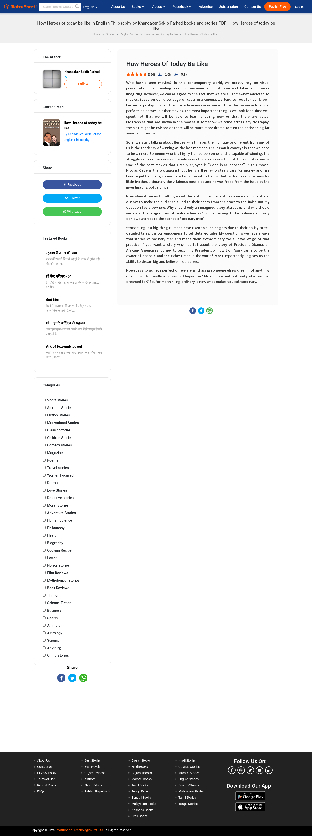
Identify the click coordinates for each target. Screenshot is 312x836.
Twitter (72, 198)
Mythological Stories (63, 580)
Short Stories (57, 400)
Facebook (72, 184)
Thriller (53, 595)
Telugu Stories (188, 804)
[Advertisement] (72, 721)
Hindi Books (140, 766)
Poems (52, 460)
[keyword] (60, 7)
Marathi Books (142, 779)
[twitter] (250, 770)
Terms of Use (46, 779)
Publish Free (277, 6)
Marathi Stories (188, 773)
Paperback (182, 6)
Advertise (206, 6)
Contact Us (252, 6)
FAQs (41, 791)
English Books (141, 760)
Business (54, 610)
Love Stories (57, 490)
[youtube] (259, 770)
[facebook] (232, 770)
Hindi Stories (187, 760)
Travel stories (58, 468)
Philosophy (56, 528)
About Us (118, 6)
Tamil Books (140, 785)
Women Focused (60, 475)
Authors (89, 779)
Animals (53, 625)
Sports (52, 618)
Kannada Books (142, 810)
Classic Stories (59, 430)
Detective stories (60, 498)
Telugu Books (141, 791)
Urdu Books (139, 816)
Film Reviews (57, 573)
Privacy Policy (46, 773)
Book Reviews (58, 588)
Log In (299, 6)
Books (138, 6)
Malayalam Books (144, 804)
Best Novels (92, 766)
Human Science (59, 520)
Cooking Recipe (59, 550)
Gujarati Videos (94, 773)
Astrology (54, 633)
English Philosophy (76, 140)
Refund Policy (46, 785)
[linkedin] (269, 770)
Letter (52, 558)
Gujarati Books (142, 773)
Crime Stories (58, 655)
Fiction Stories (58, 415)
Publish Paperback (97, 791)
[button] (77, 7)
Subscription (228, 6)
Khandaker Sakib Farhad (82, 74)
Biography (55, 543)
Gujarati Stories (189, 766)
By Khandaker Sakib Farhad (83, 134)
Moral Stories (58, 505)
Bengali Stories (188, 785)
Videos (159, 6)
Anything (54, 648)
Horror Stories (58, 565)
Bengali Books (141, 797)
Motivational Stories (63, 423)
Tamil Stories (187, 797)
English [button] (90, 7)
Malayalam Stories (191, 791)
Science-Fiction (59, 603)
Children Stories (59, 438)
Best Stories (92, 760)
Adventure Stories (61, 513)
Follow (83, 84)
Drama (52, 483)
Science (53, 640)
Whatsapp (72, 211)
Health (52, 535)
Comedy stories (59, 445)
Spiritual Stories (59, 408)
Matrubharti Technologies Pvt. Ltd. (80, 830)
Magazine (55, 453)
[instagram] (241, 770)
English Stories (188, 779)
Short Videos (93, 785)
